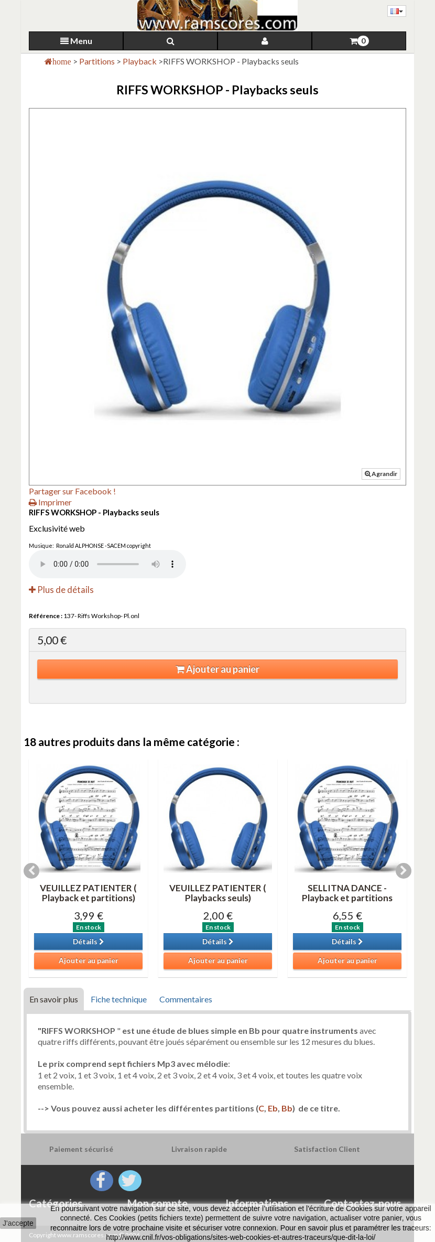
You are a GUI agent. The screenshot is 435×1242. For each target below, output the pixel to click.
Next (403, 871)
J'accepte (18, 1223)
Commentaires (185, 999)
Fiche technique (119, 999)
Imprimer (50, 502)
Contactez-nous (362, 1203)
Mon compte (157, 1203)
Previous (31, 871)
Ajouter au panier (217, 669)
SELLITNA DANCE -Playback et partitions (347, 892)
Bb (286, 1108)
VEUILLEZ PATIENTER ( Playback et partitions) (88, 892)
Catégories (55, 1203)
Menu (76, 41)
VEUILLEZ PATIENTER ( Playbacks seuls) (217, 892)
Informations (256, 1203)
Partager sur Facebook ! (72, 491)
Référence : (45, 616)
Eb (273, 1108)
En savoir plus (53, 999)
